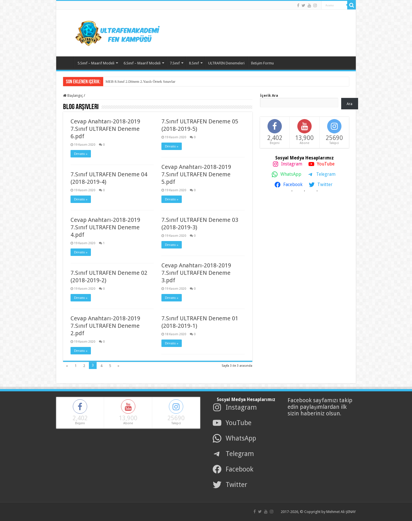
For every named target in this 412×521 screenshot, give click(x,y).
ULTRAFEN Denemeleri (226, 63)
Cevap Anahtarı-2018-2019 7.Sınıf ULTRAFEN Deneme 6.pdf (105, 129)
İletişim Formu (262, 63)
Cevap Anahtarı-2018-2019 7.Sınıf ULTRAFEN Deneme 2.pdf (105, 326)
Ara (349, 104)
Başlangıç (73, 95)
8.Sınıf (194, 63)
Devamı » (80, 154)
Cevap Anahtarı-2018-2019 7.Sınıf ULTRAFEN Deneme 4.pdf (105, 227)
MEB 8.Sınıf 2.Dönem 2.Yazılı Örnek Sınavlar (140, 81)
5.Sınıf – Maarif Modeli (95, 63)
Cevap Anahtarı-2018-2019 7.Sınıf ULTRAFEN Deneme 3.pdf (196, 273)
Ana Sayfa (66, 62)
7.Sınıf (175, 63)
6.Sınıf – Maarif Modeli (142, 63)
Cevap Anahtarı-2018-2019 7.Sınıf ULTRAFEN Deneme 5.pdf (196, 174)
